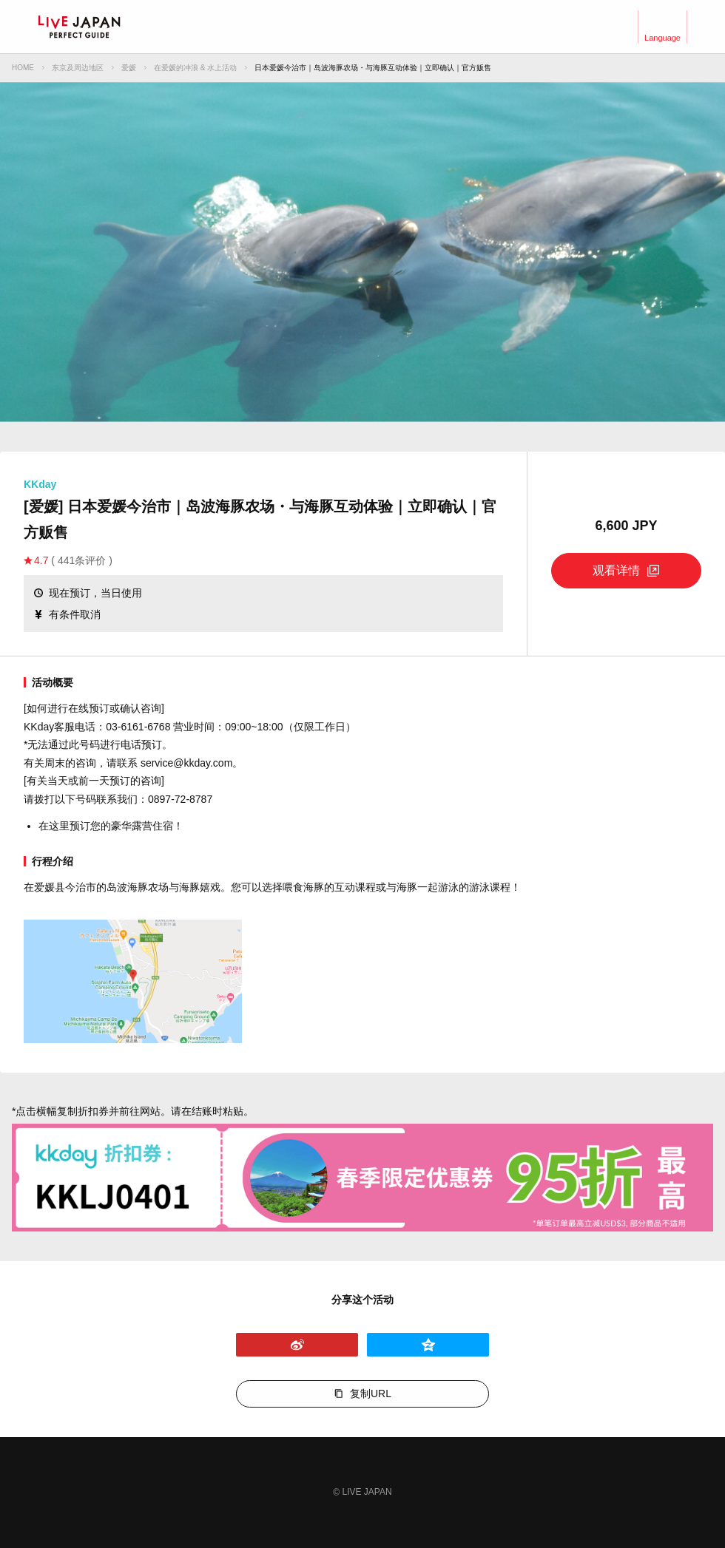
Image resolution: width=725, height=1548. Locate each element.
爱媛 (128, 68)
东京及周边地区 (78, 68)
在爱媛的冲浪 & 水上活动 (195, 68)
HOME (23, 68)
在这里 (54, 826)
